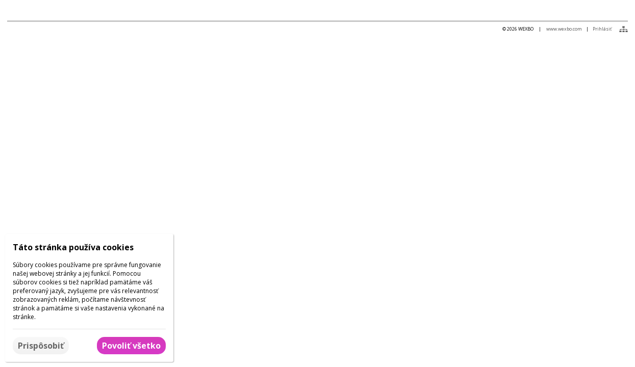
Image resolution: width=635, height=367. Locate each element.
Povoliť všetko (131, 345)
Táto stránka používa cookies (73, 247)
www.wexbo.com (564, 28)
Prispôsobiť (41, 345)
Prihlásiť (602, 28)
